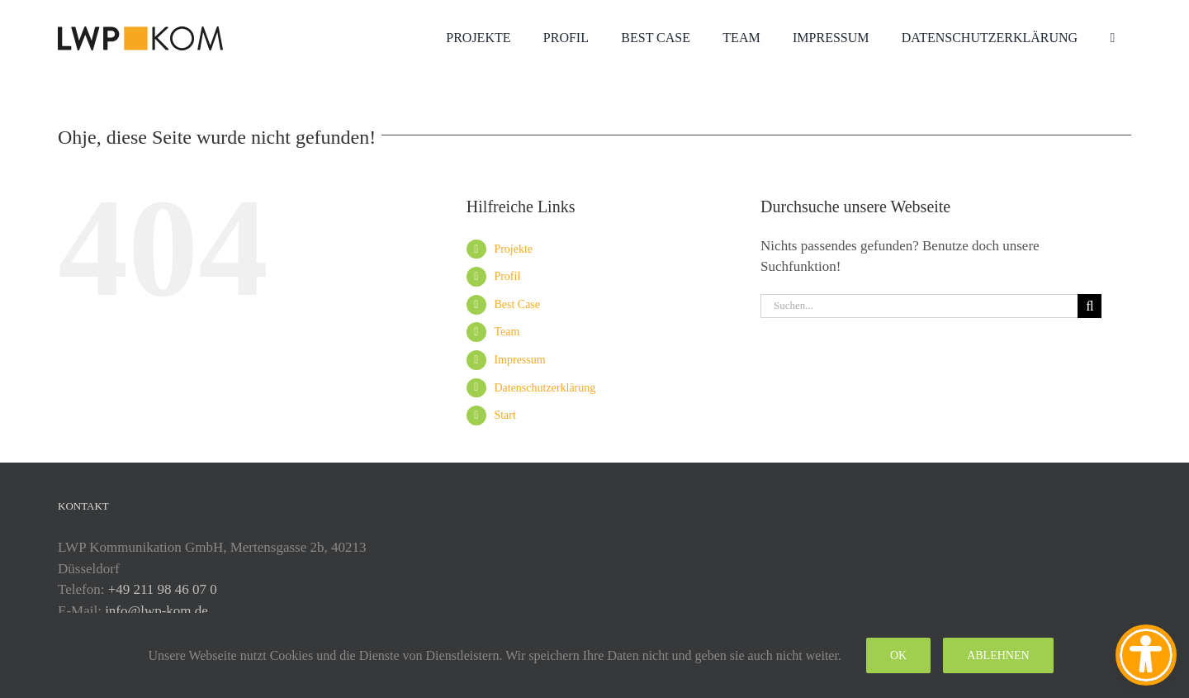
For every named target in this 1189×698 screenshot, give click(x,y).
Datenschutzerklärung (544, 388)
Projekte (513, 249)
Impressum (519, 360)
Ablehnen (998, 655)
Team (506, 331)
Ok (898, 655)
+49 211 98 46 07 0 (162, 589)
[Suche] (1089, 306)
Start (504, 415)
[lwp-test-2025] (140, 33)
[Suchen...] (919, 306)
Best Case (517, 304)
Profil (507, 276)
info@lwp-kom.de (156, 611)
